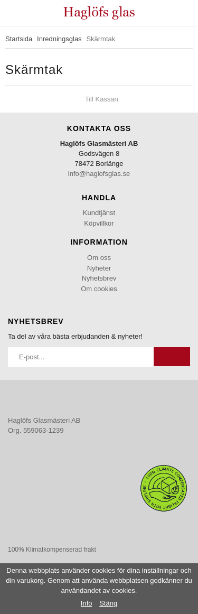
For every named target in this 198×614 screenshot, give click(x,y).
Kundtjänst (99, 213)
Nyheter (99, 268)
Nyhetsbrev (99, 278)
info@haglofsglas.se (99, 174)
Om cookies (99, 289)
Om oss (99, 258)
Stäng (108, 603)
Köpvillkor (99, 223)
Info (86, 603)
